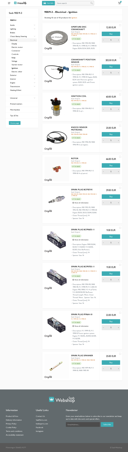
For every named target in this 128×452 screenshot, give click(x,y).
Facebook (39, 427)
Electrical (13, 40)
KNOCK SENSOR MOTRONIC (79, 128)
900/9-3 (13, 20)
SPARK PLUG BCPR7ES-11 (83, 266)
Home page (14, 123)
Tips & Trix (14, 115)
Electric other (17, 72)
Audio (12, 25)
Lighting (13, 29)
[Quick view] (120, 25)
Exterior (13, 75)
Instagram (39, 431)
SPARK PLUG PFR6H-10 (81, 314)
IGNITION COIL (78, 96)
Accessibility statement (15, 435)
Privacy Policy (11, 424)
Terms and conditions (14, 431)
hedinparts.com (42, 424)
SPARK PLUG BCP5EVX (81, 189)
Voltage (14, 61)
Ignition (15, 68)
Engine (12, 83)
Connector (16, 51)
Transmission (15, 86)
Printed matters (16, 104)
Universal (22, 98)
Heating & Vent (15, 90)
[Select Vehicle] (48, 3)
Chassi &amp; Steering (18, 36)
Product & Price (12, 416)
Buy (111, 34)
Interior (13, 79)
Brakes (12, 33)
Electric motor (17, 47)
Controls (15, 54)
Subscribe (107, 424)
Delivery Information (14, 420)
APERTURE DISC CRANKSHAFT (78, 28)
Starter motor (17, 65)
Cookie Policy (11, 427)
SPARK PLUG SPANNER (82, 355)
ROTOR (74, 158)
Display (14, 44)
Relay (14, 58)
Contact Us (40, 416)
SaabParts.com (41, 420)
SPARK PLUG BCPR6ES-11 (83, 229)
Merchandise (15, 110)
